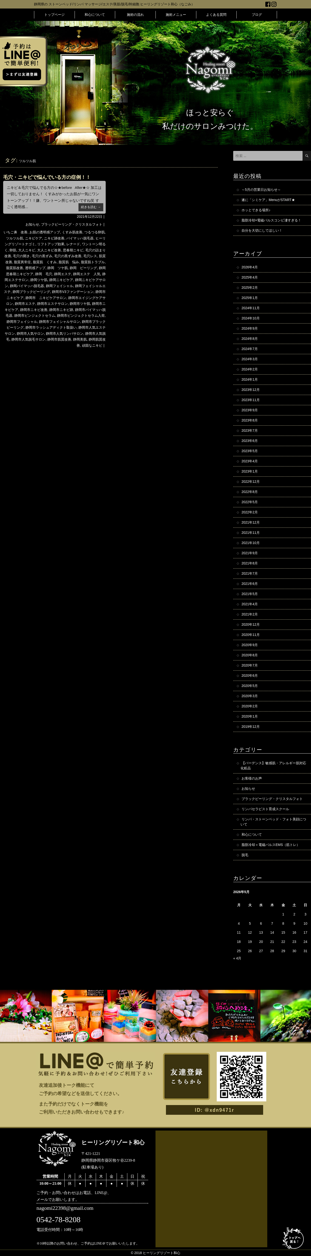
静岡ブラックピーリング (31, 292)
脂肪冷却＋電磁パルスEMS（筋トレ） (271, 845)
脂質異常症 (22, 262)
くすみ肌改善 (72, 232)
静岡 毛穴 (43, 274)
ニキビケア (33, 238)
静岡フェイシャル (59, 286)
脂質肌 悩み (69, 262)
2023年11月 (251, 400)
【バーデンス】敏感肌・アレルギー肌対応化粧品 (273, 765)
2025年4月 (250, 277)
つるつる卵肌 (94, 232)
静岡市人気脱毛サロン (28, 339)
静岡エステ (62, 274)
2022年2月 (250, 512)
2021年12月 (251, 522)
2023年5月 (250, 451)
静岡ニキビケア (61, 280)
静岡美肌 (80, 339)
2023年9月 (250, 410)
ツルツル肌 (14, 238)
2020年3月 (250, 696)
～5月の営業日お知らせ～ (261, 190)
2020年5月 (250, 686)
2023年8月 (250, 420)
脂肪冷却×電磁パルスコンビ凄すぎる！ (271, 220)
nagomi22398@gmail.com (65, 1208)
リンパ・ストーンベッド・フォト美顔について (273, 821)
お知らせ (32, 224)
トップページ (54, 15)
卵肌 (12, 250)
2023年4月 (250, 461)
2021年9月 (250, 553)
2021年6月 (250, 584)
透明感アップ (35, 268)
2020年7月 (250, 665)
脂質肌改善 (14, 268)
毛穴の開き (21, 256)
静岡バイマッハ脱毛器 (27, 286)
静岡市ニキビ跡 (61, 310)
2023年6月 (250, 441)
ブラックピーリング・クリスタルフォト (71, 224)
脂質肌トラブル (93, 262)
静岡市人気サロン (30, 333)
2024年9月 (250, 328)
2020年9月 (250, 645)
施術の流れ (135, 15)
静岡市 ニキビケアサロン (46, 298)
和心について (95, 15)
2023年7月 (250, 430)
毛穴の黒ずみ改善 (67, 256)
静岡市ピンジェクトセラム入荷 (81, 315)
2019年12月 (251, 727)
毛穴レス (90, 256)
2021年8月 (250, 563)
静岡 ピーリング (83, 268)
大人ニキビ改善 (49, 250)
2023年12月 (251, 390)
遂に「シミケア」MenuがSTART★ (268, 200)
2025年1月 (250, 298)
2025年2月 (250, 288)
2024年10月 (251, 318)
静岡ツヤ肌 (38, 280)
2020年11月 (251, 635)
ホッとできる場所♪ (256, 210)
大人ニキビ (26, 250)
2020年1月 (250, 716)
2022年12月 (251, 481)
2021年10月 (251, 543)
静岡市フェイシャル (22, 322)
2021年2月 (250, 614)
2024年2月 (250, 369)
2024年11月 (251, 308)
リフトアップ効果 (50, 244)
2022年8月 (250, 492)
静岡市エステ (25, 304)
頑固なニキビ (92, 345)
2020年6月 (250, 675)
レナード (73, 244)
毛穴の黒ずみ (42, 256)
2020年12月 (251, 624)
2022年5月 (250, 502)
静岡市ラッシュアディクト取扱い (51, 327)
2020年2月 (250, 706)
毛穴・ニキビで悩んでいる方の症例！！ (47, 177)
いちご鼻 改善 (15, 232)
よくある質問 (216, 15)
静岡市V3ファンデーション (73, 292)
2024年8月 (250, 339)
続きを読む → (91, 207)
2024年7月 (250, 349)
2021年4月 (250, 604)
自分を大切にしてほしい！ (262, 230)
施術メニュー (176, 15)
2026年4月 (250, 267)
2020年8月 (250, 655)
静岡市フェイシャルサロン (59, 322)
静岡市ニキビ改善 (33, 310)
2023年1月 (250, 471)
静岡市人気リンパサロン (64, 333)
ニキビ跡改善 (54, 238)
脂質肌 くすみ (45, 262)
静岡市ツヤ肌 (80, 304)
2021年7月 (250, 573)
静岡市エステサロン (52, 304)
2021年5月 (250, 594)
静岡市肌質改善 (59, 339)
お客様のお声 (252, 778)
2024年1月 (250, 379)
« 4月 (237, 958)
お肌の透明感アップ (44, 232)
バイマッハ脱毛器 (80, 238)
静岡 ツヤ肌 (57, 268)
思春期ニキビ (73, 250)
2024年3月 (250, 359)
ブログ (257, 15)
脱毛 (245, 855)
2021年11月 (251, 533)
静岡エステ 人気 (86, 274)
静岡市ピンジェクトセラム (34, 315)
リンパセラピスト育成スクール (265, 809)
